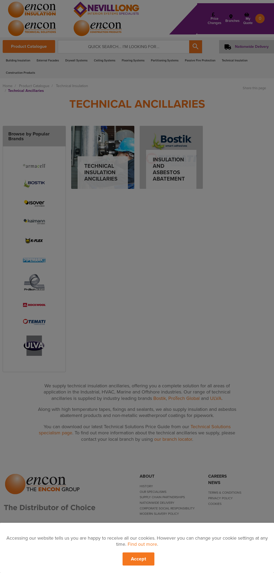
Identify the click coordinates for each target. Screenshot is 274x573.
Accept (138, 559)
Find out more (142, 544)
